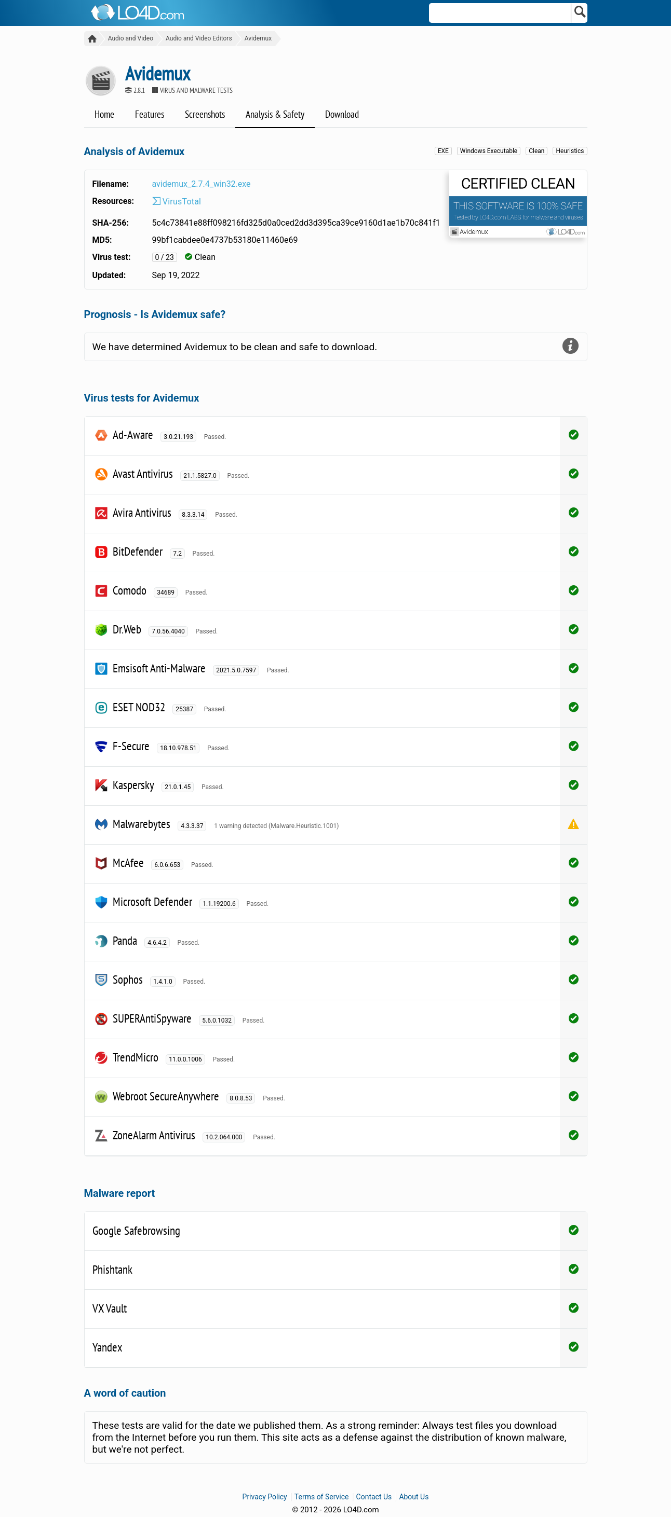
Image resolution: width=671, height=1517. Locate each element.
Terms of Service (321, 1497)
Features (149, 114)
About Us (413, 1497)
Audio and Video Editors (197, 38)
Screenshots (205, 114)
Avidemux (256, 38)
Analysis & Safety (275, 114)
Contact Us (374, 1497)
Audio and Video (129, 38)
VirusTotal (177, 202)
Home (104, 114)
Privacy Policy (265, 1497)
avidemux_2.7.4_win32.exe (201, 184)
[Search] (580, 13)
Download (342, 114)
